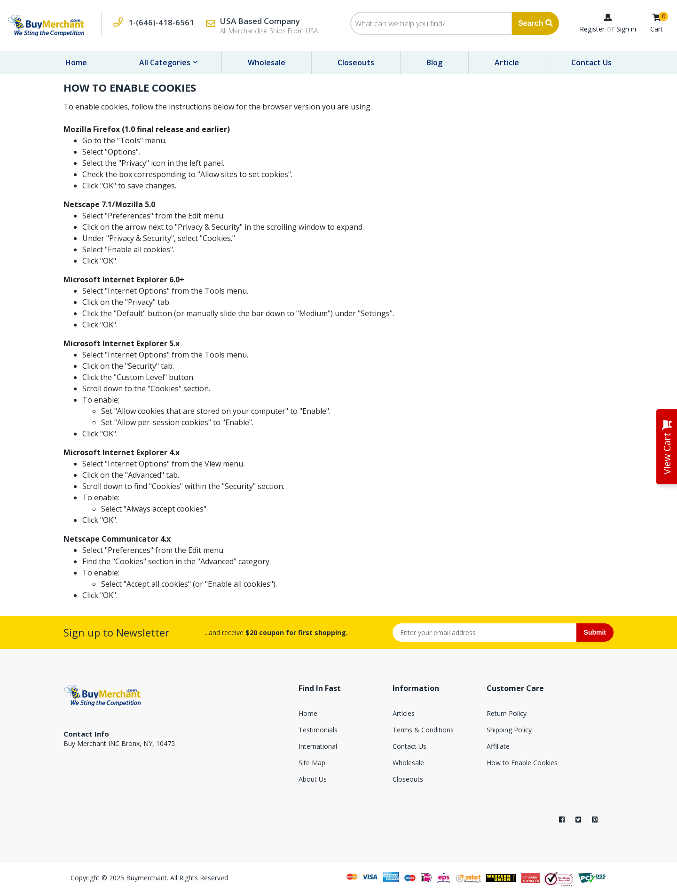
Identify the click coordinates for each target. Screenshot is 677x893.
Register (592, 28)
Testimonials (318, 729)
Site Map (312, 762)
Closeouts (356, 62)
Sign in (626, 28)
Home (76, 62)
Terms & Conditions (423, 729)
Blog (434, 62)
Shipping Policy (509, 729)
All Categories (165, 62)
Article (507, 62)
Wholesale (266, 62)
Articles (404, 713)
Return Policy (507, 713)
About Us (313, 779)
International (318, 746)
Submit (595, 632)
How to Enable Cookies (522, 762)
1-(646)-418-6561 (161, 22)
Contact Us (591, 62)
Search (535, 23)
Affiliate (498, 746)
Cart (656, 28)
